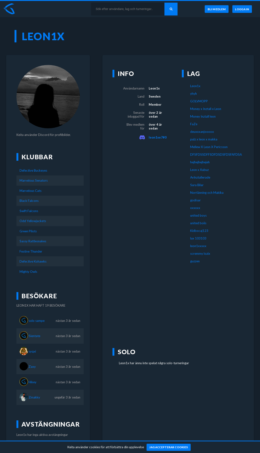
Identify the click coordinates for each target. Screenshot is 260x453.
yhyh (193, 93)
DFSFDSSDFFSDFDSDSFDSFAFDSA (212, 154)
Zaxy (32, 366)
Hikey (32, 382)
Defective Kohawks (33, 261)
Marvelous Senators (34, 180)
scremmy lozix (200, 253)
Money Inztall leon (203, 116)
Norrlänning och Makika (207, 192)
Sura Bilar (197, 185)
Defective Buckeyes (33, 170)
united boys (198, 215)
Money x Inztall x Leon (205, 109)
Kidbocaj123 (199, 231)
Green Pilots (28, 231)
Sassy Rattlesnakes (33, 241)
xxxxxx (195, 208)
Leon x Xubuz (199, 170)
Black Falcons (29, 201)
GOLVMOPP (199, 101)
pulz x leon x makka (203, 139)
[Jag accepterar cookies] (169, 447)
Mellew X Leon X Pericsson (209, 147)
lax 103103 (198, 238)
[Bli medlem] (216, 9)
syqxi (32, 351)
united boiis (198, 223)
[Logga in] (242, 9)
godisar (195, 200)
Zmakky (34, 397)
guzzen (195, 261)
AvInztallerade (200, 177)
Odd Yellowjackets (33, 221)
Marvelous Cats (30, 191)
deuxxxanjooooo (202, 132)
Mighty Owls (28, 272)
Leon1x (195, 86)
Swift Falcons (29, 211)
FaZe (193, 124)
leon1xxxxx (198, 246)
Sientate (34, 336)
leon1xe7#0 (158, 137)
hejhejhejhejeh (200, 162)
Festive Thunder (31, 251)
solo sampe (37, 321)
